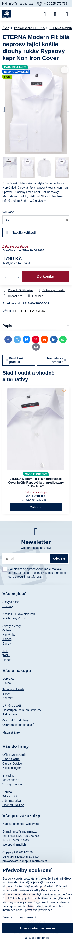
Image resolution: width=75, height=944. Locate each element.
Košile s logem (11, 768)
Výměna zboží (11, 705)
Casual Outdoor (12, 763)
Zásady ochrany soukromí (19, 917)
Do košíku (45, 276)
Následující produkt (56, 360)
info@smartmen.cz (24, 831)
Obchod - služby (13, 805)
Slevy (6, 693)
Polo (5, 651)
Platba (6, 683)
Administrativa (11, 800)
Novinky (7, 606)
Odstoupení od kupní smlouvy (21, 710)
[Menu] (67, 14)
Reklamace (9, 714)
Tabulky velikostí (13, 689)
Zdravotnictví (10, 796)
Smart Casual (11, 759)
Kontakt (7, 698)
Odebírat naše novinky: (36, 547)
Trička (6, 655)
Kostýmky (8, 634)
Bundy (6, 643)
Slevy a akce (10, 602)
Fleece (6, 660)
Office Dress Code (14, 754)
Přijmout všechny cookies (38, 928)
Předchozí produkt (14, 360)
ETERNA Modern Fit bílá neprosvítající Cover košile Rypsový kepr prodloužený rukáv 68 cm (36, 482)
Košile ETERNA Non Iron (18, 614)
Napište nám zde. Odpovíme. (21, 823)
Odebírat (59, 558)
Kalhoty (7, 639)
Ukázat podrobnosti (37, 937)
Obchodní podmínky (15, 720)
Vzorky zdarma (12, 784)
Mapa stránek (11, 732)
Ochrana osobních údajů (18, 724)
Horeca (7, 792)
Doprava (8, 678)
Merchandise (10, 780)
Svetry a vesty (11, 626)
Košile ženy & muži (14, 618)
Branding (8, 775)
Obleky (7, 630)
